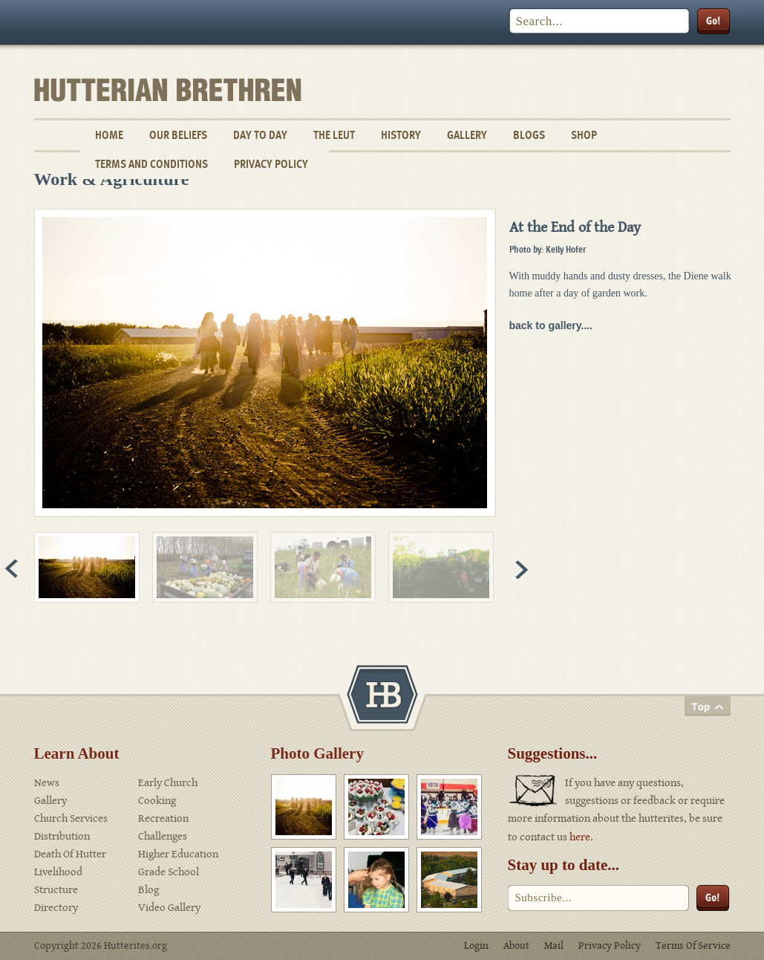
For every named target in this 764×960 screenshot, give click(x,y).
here (579, 837)
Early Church (167, 782)
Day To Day (260, 135)
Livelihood (58, 872)
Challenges (162, 836)
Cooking (157, 800)
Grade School (168, 872)
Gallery (467, 135)
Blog (148, 889)
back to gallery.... (551, 325)
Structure (56, 889)
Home (109, 135)
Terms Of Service (693, 946)
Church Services (71, 818)
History (401, 135)
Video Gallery (169, 907)
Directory (56, 907)
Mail (554, 946)
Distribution (62, 836)
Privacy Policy (271, 164)
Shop (584, 135)
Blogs (529, 135)
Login (476, 946)
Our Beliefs (178, 135)
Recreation (163, 818)
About (516, 946)
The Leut (334, 135)
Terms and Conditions (151, 164)
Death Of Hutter (70, 854)
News (46, 782)
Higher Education (178, 854)
